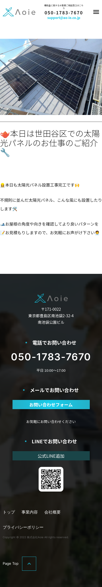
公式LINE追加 (51, 456)
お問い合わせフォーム (51, 404)
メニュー (96, 12)
